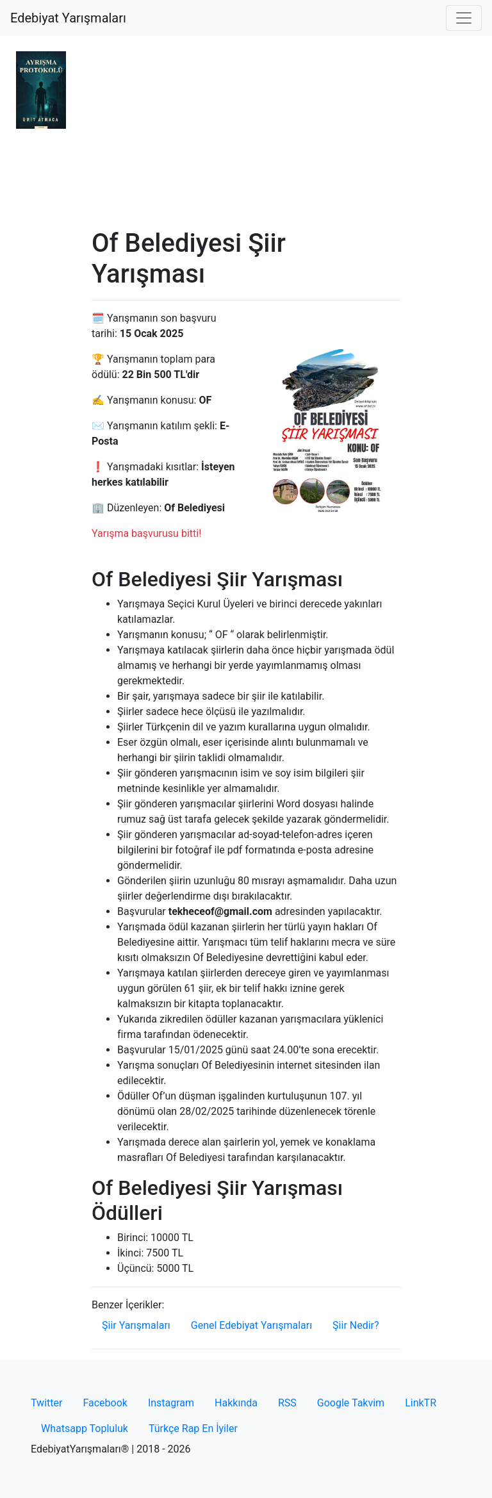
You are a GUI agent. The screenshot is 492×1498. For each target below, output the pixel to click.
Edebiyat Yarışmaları (68, 18)
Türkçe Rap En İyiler (193, 1428)
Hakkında (236, 1403)
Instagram (171, 1403)
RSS (287, 1403)
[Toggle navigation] (464, 18)
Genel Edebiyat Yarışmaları (251, 1325)
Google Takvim (350, 1403)
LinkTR (420, 1403)
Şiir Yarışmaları (136, 1325)
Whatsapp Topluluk (84, 1428)
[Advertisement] (246, 132)
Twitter (46, 1403)
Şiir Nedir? (355, 1325)
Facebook (105, 1403)
